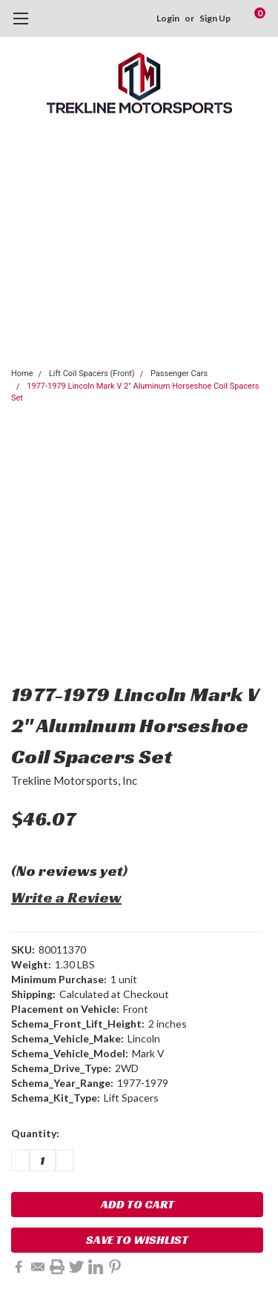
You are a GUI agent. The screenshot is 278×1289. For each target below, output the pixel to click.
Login (167, 18)
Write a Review (66, 897)
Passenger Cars (179, 373)
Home (22, 373)
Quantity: (35, 1133)
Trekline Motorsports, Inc (74, 780)
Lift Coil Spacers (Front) (92, 373)
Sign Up (215, 18)
